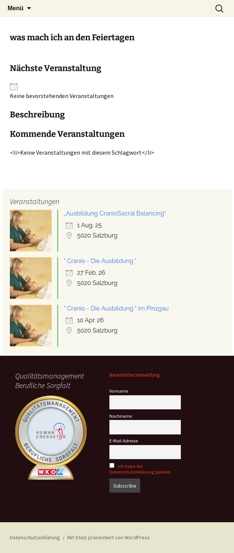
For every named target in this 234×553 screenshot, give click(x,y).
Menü (16, 8)
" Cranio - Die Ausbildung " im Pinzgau (116, 308)
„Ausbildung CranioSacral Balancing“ (115, 213)
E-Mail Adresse (123, 441)
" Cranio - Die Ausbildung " (100, 261)
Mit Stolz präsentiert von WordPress (108, 537)
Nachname (120, 416)
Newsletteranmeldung (134, 374)
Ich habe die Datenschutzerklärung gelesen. (140, 469)
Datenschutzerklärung (35, 537)
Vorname (118, 391)
